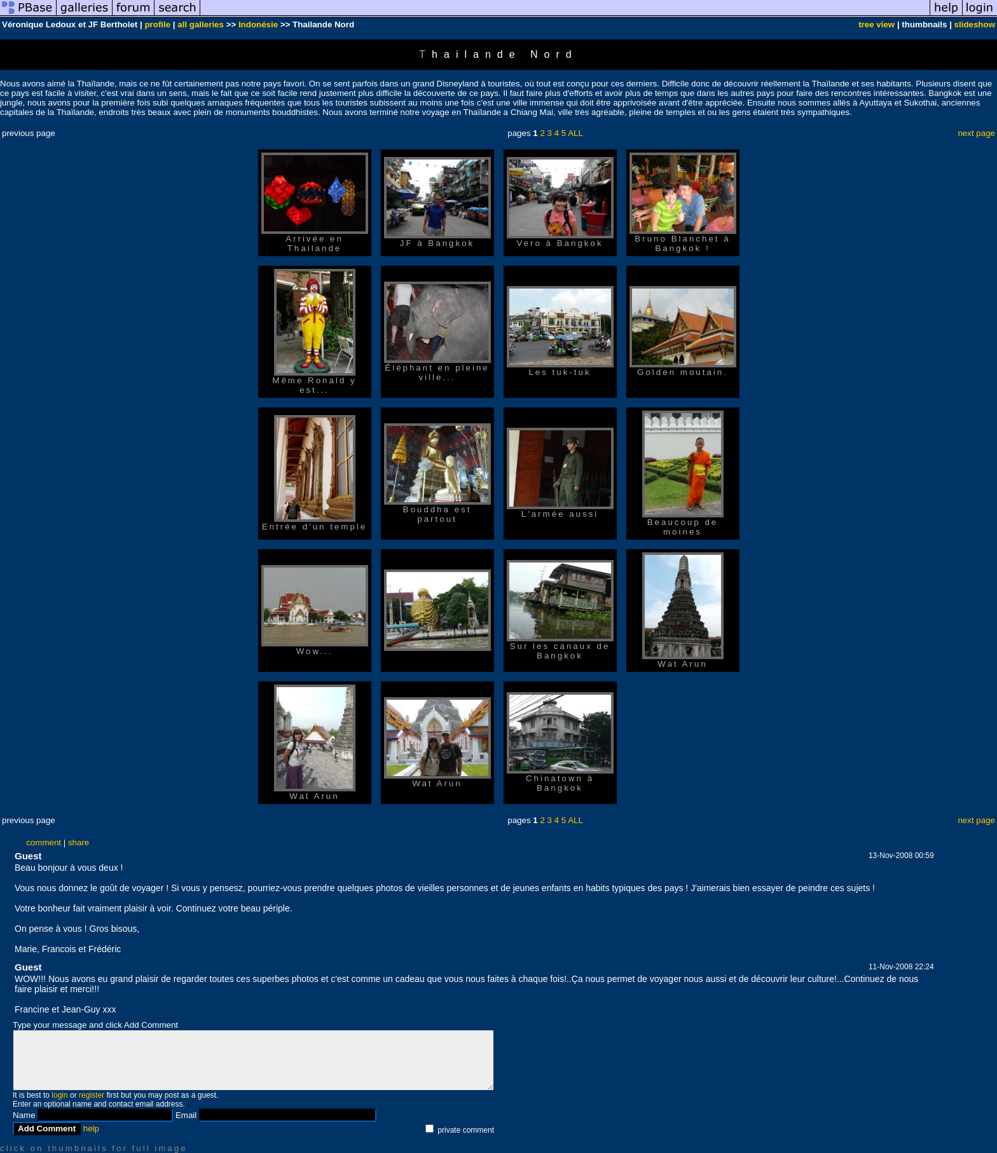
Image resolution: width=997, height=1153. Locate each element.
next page (976, 133)
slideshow (974, 24)
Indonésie (258, 24)
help (91, 1128)
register (91, 1095)
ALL (575, 133)
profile (157, 24)
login (59, 1095)
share (78, 842)
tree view (876, 24)
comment (43, 842)
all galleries (200, 24)
